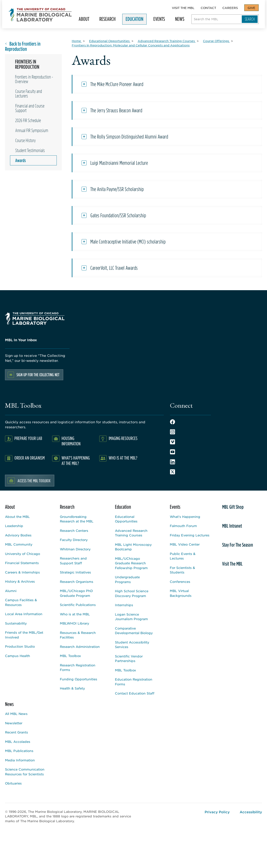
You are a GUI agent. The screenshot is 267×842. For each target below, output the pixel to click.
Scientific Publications (78, 605)
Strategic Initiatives (75, 572)
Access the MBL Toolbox (34, 480)
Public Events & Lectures (182, 556)
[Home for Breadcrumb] (77, 41)
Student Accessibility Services (132, 644)
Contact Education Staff (134, 693)
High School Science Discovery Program (131, 593)
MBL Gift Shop (233, 507)
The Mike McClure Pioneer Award (116, 84)
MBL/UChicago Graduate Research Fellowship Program (131, 563)
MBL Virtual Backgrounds (180, 593)
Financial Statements (22, 563)
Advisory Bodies (18, 535)
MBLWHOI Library (74, 623)
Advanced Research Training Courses (131, 532)
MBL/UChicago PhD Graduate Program (76, 593)
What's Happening (185, 516)
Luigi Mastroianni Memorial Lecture (119, 163)
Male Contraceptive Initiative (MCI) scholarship (128, 242)
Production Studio (20, 646)
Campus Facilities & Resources (21, 602)
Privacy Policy (217, 812)
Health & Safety (72, 688)
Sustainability (16, 623)
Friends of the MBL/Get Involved (24, 634)
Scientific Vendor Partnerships (129, 658)
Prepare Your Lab (28, 438)
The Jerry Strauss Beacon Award (116, 110)
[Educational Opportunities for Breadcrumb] (109, 41)
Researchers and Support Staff (73, 560)
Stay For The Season (237, 545)
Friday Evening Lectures (189, 535)
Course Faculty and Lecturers (28, 93)
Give (251, 8)
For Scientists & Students (182, 570)
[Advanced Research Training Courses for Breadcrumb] (167, 41)
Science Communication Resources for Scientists (24, 771)
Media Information (20, 760)
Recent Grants (16, 732)
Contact (208, 8)
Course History (25, 140)
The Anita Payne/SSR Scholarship (117, 189)
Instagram (172, 431)
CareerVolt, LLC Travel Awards (114, 268)
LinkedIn (172, 461)
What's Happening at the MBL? (76, 460)
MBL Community (18, 544)
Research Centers (74, 530)
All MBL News (16, 714)
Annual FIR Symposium (31, 130)
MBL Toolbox (70, 656)
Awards (20, 160)
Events (158, 20)
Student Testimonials (30, 150)
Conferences (180, 581)
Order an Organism (29, 457)
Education (134, 20)
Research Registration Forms (77, 667)
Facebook (172, 421)
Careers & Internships (22, 572)
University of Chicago (22, 554)
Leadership (14, 526)
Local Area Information (23, 614)
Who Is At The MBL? (123, 457)
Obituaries (13, 783)
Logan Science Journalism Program (131, 616)
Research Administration (80, 646)
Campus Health (17, 656)
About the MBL (17, 516)
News (179, 20)
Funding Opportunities (78, 679)
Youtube (172, 451)
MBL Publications (19, 751)
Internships (124, 605)
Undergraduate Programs (127, 579)
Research (107, 20)
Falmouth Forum (183, 526)
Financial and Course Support (29, 108)
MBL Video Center (185, 544)
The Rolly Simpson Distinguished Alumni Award (129, 137)
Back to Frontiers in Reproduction (22, 46)
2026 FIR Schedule (28, 120)
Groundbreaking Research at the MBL (76, 519)
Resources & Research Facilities (78, 635)
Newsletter (13, 723)
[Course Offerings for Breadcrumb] (216, 41)
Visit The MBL (183, 8)
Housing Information (71, 441)
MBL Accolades (17, 741)
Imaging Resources (123, 438)
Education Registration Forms (133, 681)
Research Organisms (76, 581)
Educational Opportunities (126, 519)
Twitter (172, 471)
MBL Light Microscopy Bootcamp (133, 546)
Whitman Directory (75, 549)
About (84, 20)
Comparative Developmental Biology (134, 630)
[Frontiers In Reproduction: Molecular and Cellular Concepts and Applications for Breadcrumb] (131, 45)
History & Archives (20, 581)
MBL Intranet (232, 526)
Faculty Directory (74, 540)
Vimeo (172, 441)
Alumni (10, 591)
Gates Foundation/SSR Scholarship (118, 215)
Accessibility (251, 812)
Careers (230, 8)
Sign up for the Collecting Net (37, 374)
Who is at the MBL (75, 614)
